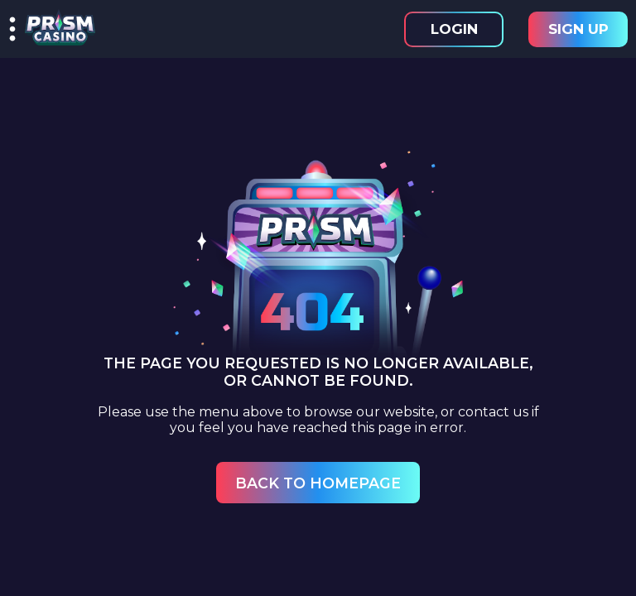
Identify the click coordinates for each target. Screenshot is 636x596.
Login (454, 29)
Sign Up (578, 29)
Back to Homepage (318, 483)
